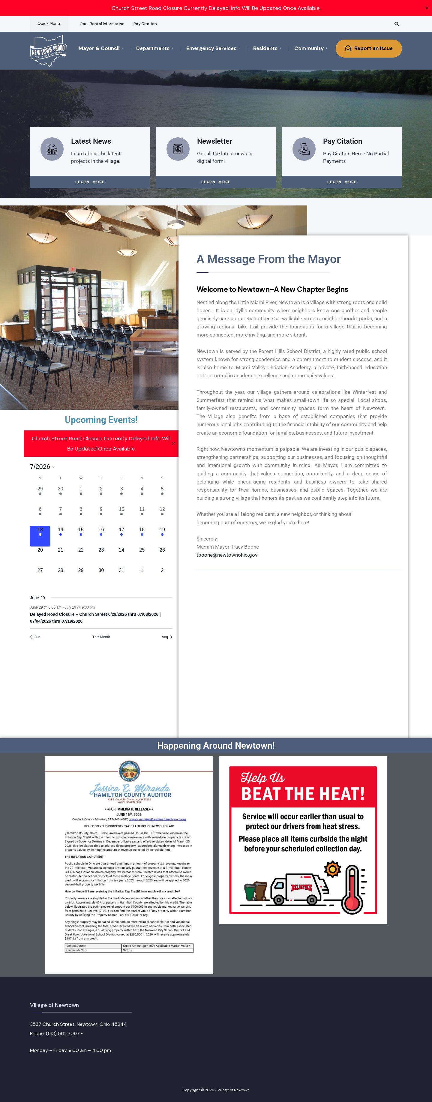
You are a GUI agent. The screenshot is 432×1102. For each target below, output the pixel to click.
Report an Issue (369, 48)
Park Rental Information (102, 23)
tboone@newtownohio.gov (226, 555)
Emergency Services (211, 48)
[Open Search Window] (396, 24)
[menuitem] (104, 48)
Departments (153, 48)
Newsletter (214, 141)
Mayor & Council (99, 48)
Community (309, 48)
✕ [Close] (427, 8)
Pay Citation (145, 23)
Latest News (91, 141)
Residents (265, 48)
